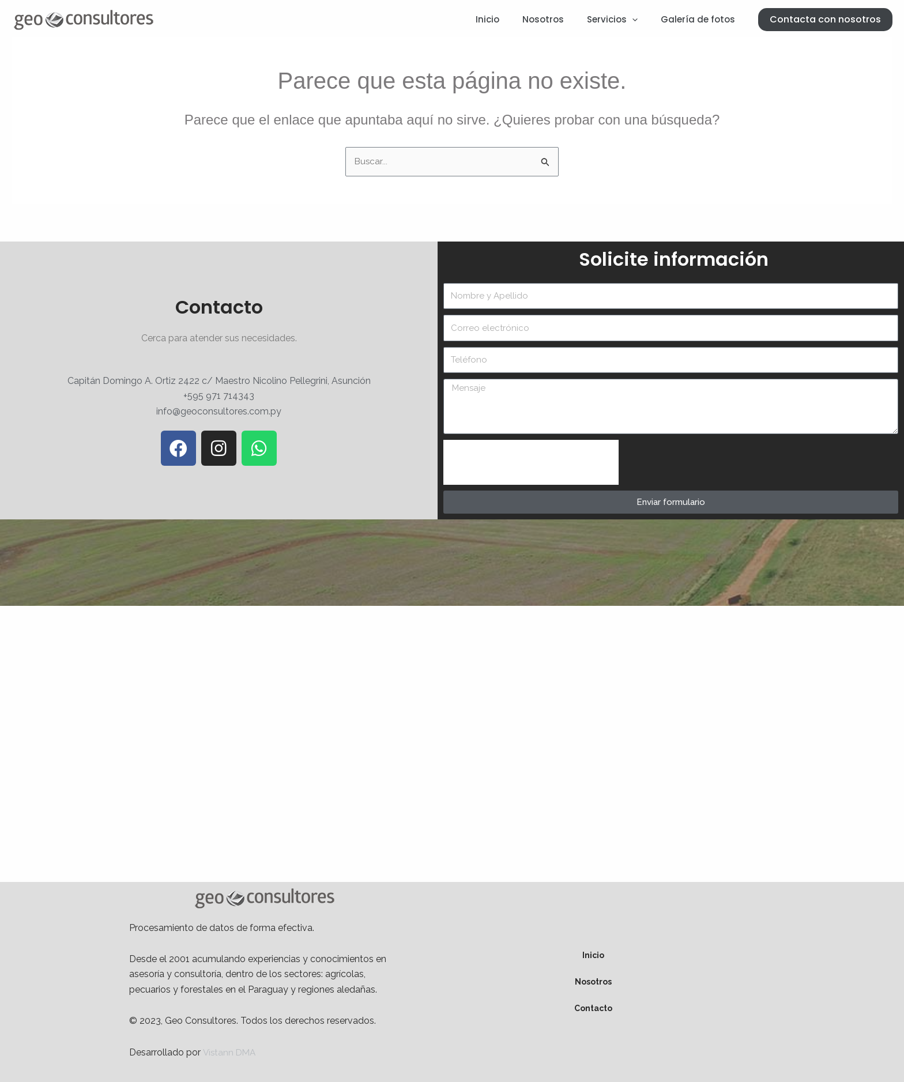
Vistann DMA (230, 1052)
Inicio (507, 19)
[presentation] (531, 462)
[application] (640, 19)
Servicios (621, 19)
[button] (825, 19)
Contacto (593, 1008)
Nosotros (557, 19)
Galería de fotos (701, 19)
